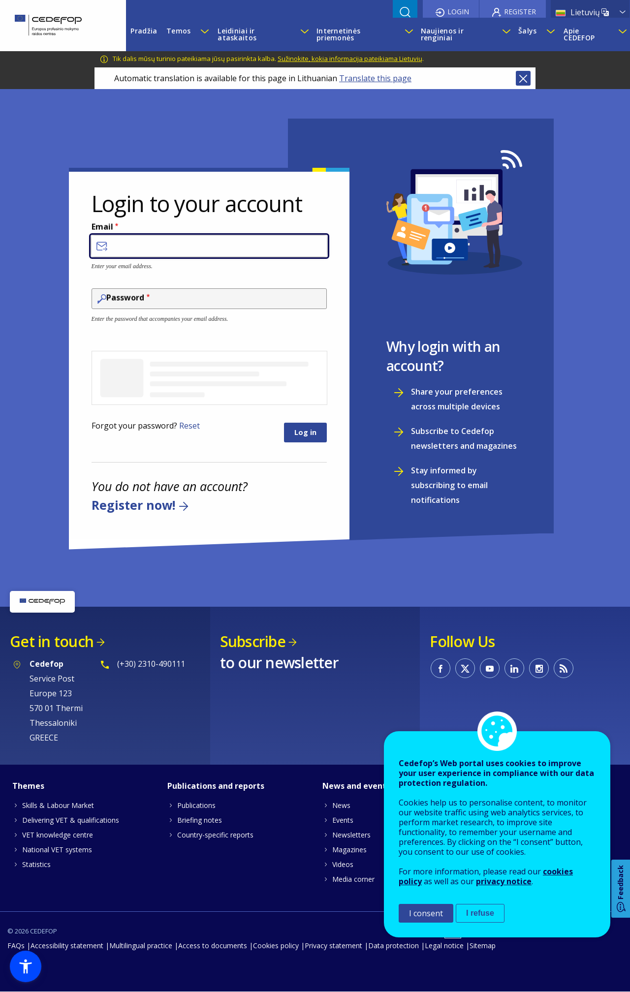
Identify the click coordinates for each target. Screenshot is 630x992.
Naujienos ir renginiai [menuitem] (442, 34)
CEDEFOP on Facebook (440, 668)
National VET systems (57, 849)
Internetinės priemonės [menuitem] (338, 34)
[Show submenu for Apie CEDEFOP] (621, 34)
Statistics (36, 864)
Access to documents (212, 945)
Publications (196, 805)
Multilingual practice (140, 945)
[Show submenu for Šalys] (550, 34)
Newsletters (351, 834)
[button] (25, 966)
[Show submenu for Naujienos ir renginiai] (505, 34)
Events (342, 820)
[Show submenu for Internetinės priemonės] (408, 34)
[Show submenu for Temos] (204, 34)
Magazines (349, 849)
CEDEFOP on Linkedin (514, 668)
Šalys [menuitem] (527, 30)
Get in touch (52, 641)
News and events (356, 785)
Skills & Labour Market (58, 805)
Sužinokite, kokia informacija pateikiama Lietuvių (350, 58)
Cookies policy (276, 945)
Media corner (353, 879)
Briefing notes (199, 820)
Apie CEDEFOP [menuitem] (579, 34)
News (341, 805)
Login (458, 11)
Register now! (133, 505)
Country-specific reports (215, 834)
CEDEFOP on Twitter (465, 668)
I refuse (480, 913)
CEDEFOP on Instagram (539, 668)
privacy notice (504, 881)
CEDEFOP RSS (563, 668)
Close (523, 78)
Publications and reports (215, 785)
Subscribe (252, 641)
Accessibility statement (67, 945)
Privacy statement (333, 945)
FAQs (16, 945)
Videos (342, 864)
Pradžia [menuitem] (143, 30)
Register (520, 11)
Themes (28, 785)
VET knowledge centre (57, 834)
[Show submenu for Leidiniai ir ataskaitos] (303, 34)
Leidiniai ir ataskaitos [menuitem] (237, 34)
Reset (189, 425)
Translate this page (375, 78)
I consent (426, 913)
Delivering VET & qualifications (70, 820)
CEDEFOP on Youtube (490, 668)
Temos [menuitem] (178, 30)
